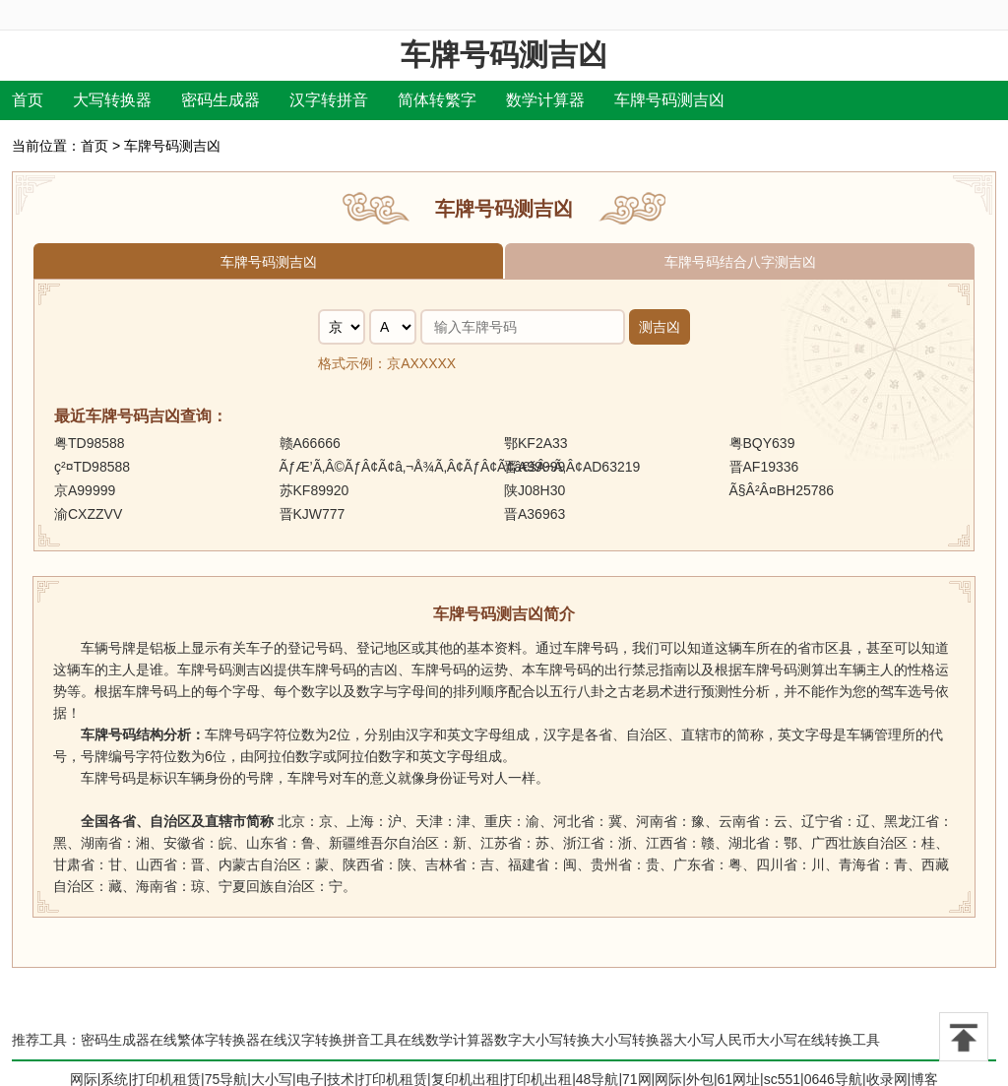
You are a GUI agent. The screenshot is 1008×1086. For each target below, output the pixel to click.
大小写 (694, 1040)
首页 (27, 100)
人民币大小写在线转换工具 (797, 1040)
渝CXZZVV (88, 514)
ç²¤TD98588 (92, 467)
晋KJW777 (313, 514)
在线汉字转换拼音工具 (329, 1040)
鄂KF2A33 (536, 443)
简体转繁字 (437, 100)
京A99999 (84, 490)
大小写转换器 (632, 1040)
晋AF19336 (764, 467)
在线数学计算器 (446, 1040)
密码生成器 (220, 100)
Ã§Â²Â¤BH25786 (782, 490)
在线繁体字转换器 (205, 1040)
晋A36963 (534, 514)
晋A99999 (534, 467)
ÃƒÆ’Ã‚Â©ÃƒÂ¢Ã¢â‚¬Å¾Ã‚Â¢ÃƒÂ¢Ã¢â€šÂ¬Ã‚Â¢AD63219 (460, 467)
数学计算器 (545, 100)
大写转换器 (112, 100)
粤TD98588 (89, 443)
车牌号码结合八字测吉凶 (740, 262)
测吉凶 (659, 327)
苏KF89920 (314, 490)
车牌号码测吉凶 (504, 54)
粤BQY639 (762, 443)
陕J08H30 (534, 490)
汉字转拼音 (328, 100)
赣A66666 (310, 443)
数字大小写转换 (542, 1040)
